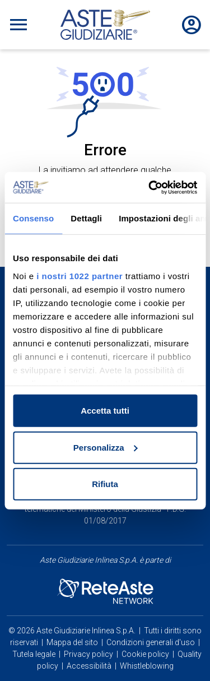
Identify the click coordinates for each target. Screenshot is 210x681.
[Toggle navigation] (18, 24)
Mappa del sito (72, 642)
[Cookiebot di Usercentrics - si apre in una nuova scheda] (149, 187)
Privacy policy (88, 654)
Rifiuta (105, 484)
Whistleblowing (147, 665)
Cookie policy (145, 654)
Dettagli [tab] (86, 218)
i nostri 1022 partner (79, 275)
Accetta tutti (105, 410)
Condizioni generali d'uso (150, 642)
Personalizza (105, 447)
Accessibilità (89, 665)
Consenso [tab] (33, 218)
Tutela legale (33, 654)
